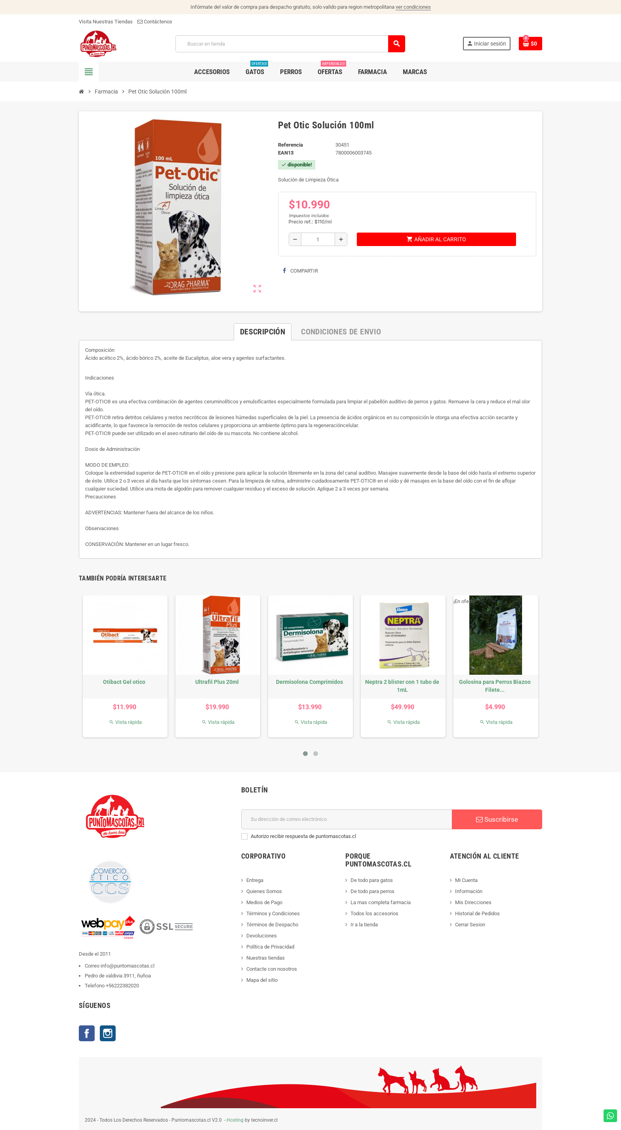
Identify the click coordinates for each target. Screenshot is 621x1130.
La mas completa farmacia (381, 902)
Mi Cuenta (466, 880)
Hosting (235, 1120)
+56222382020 (122, 986)
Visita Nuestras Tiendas (106, 22)
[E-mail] (346, 819)
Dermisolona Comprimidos (309, 682)
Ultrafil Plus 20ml (217, 682)
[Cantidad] (318, 239)
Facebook (87, 1033)
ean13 (285, 153)
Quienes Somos (264, 891)
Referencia (290, 145)
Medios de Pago (264, 902)
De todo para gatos (372, 880)
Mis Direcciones (473, 902)
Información (468, 891)
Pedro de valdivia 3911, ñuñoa (118, 976)
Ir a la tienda (364, 925)
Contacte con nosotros (271, 969)
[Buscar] (290, 43)
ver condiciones (413, 7)
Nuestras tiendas (265, 958)
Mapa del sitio (262, 980)
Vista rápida (125, 722)
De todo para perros (372, 891)
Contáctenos (154, 22)
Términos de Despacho (272, 925)
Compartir (300, 271)
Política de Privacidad (270, 947)
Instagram (108, 1033)
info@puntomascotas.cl (127, 966)
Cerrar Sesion (470, 925)
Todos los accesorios (374, 913)
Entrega (254, 880)
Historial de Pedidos (477, 913)
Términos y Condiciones (273, 913)
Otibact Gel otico (124, 682)
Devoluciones (261, 936)
